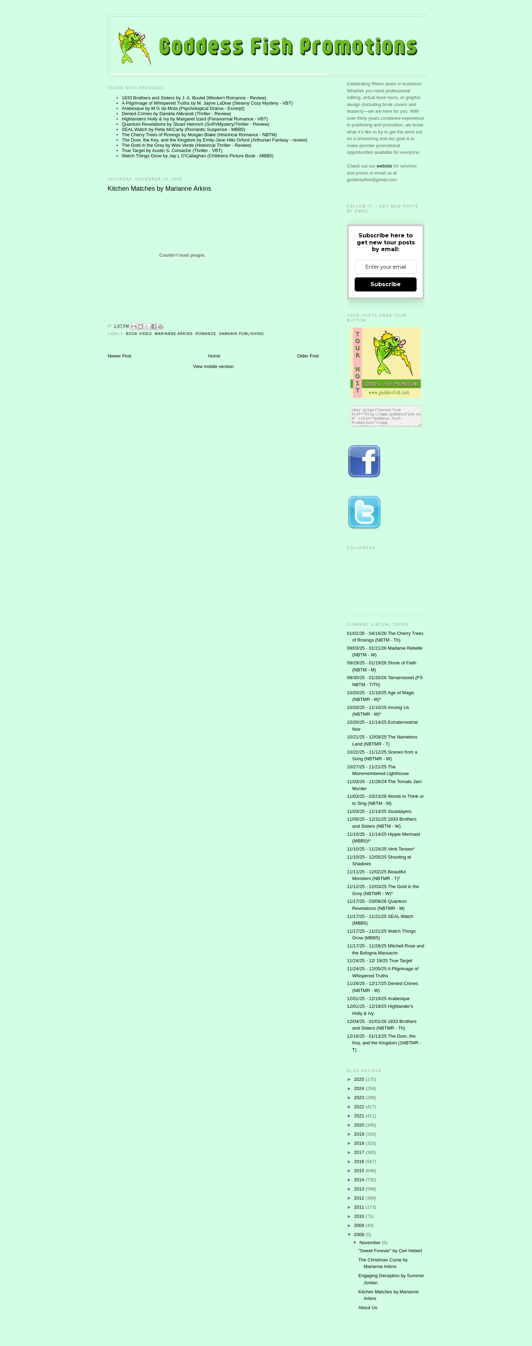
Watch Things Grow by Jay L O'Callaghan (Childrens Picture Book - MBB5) (197, 155)
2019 (360, 1134)
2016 (360, 1161)
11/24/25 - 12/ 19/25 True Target (379, 960)
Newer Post (119, 356)
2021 (360, 1115)
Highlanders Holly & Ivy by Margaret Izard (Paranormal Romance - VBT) (195, 119)
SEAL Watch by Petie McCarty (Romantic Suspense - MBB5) (183, 129)
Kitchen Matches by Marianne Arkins (159, 188)
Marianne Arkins (173, 334)
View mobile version (213, 366)
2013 (360, 1188)
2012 (360, 1198)
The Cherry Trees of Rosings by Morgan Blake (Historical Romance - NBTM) (199, 134)
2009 (360, 1225)
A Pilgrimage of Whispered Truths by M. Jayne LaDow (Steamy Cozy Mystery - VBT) (207, 103)
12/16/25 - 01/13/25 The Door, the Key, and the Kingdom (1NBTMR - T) (384, 1042)
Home (214, 356)
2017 (360, 1152)
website (385, 166)
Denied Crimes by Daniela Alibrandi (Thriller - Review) (176, 113)
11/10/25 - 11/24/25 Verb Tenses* (381, 849)
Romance (206, 334)
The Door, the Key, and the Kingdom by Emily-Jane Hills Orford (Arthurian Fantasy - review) (214, 140)
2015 (360, 1170)
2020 (360, 1125)
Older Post (308, 356)
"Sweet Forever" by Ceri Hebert (390, 1250)
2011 (360, 1207)
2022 (360, 1106)
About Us (367, 1307)
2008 (360, 1234)
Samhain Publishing (241, 334)
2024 (360, 1088)
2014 (360, 1179)
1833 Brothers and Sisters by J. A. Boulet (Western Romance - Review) (194, 97)
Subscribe (385, 284)
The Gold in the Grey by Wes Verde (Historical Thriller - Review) (186, 145)
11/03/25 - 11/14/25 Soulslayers (379, 811)
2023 (360, 1097)
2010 (360, 1216)
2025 (360, 1079)
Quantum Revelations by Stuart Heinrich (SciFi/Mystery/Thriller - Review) (196, 124)
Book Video (139, 334)
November (371, 1242)
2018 (360, 1143)
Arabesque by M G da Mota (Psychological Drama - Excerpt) (183, 108)
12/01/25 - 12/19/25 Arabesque (378, 998)
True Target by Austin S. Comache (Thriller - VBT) (172, 150)
